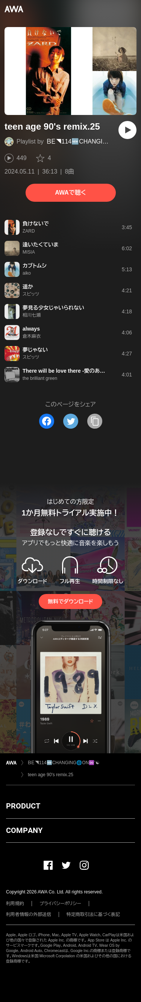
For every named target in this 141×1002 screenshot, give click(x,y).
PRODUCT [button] (23, 805)
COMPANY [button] (24, 830)
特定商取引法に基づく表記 (93, 914)
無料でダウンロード (70, 601)
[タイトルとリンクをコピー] (94, 421)
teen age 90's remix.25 (50, 774)
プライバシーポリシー (60, 903)
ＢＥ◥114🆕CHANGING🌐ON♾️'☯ (64, 762)
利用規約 (15, 903)
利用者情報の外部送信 (28, 914)
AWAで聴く (70, 192)
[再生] (127, 130)
